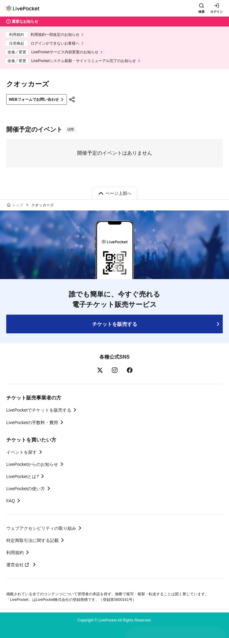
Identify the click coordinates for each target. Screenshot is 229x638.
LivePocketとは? (22, 476)
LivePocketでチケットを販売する (38, 410)
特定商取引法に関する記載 (32, 540)
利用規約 (15, 552)
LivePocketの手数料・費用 (32, 422)
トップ (17, 205)
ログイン (216, 11)
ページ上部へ (118, 193)
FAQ (10, 500)
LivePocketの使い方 (25, 488)
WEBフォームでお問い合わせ (34, 99)
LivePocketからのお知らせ (32, 464)
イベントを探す (21, 452)
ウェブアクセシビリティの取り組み (41, 528)
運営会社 (18, 564)
